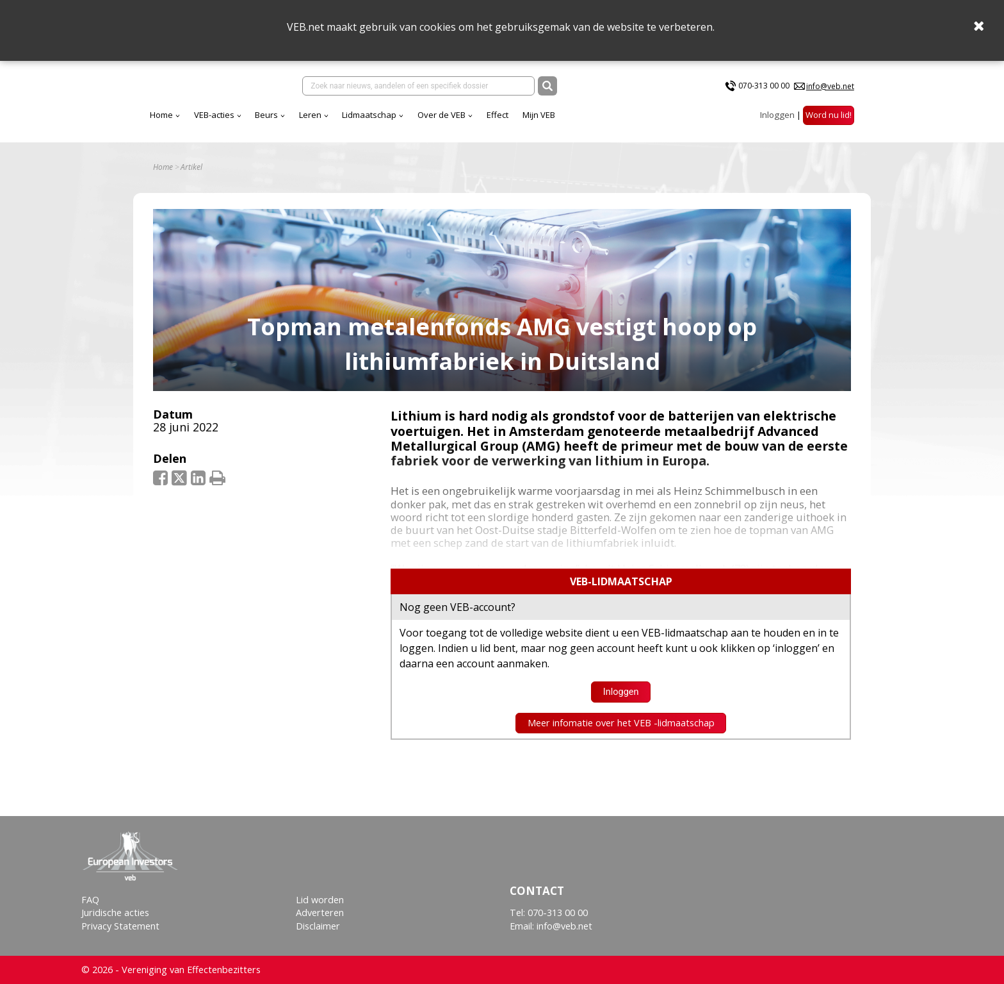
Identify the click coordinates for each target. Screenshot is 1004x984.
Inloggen (777, 115)
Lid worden (320, 900)
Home (161, 115)
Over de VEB (441, 115)
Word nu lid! (829, 115)
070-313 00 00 (763, 85)
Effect (497, 115)
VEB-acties (214, 115)
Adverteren (320, 912)
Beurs (266, 115)
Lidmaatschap (369, 115)
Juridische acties (115, 912)
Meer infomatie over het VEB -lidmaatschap (621, 723)
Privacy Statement (120, 926)
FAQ (90, 900)
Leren (310, 115)
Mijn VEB (538, 115)
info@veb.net (830, 86)
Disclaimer (318, 926)
